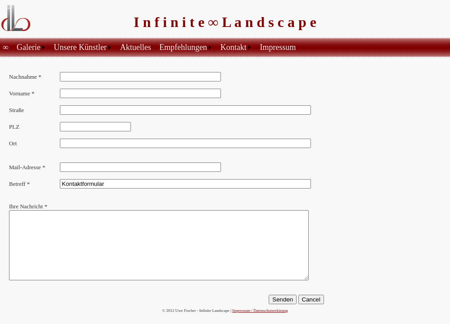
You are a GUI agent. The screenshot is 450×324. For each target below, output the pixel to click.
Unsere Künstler (80, 47)
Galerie (28, 47)
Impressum (278, 47)
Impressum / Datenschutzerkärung (260, 310)
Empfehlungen (183, 47)
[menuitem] (7, 47)
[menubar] (151, 47)
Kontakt (233, 47)
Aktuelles (135, 47)
